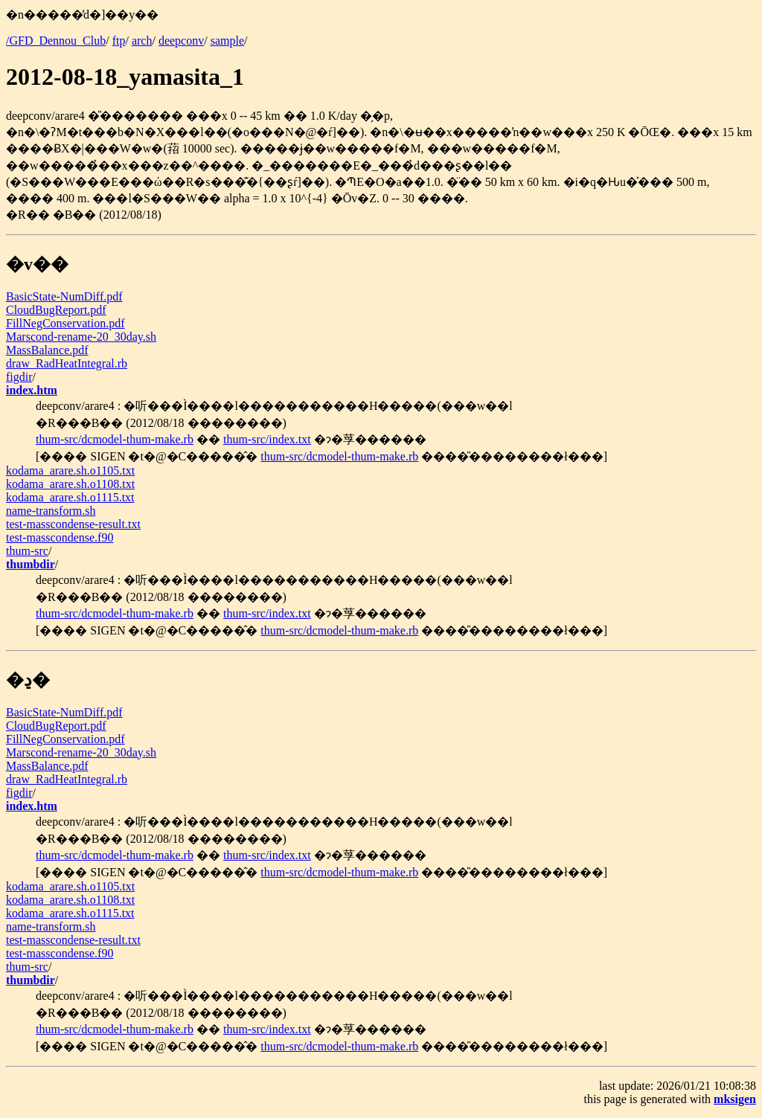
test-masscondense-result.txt (73, 524)
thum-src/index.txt (267, 439)
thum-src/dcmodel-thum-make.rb (114, 439)
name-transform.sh (50, 510)
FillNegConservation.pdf (65, 323)
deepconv (181, 40)
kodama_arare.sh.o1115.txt (70, 497)
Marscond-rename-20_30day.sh (81, 336)
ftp (119, 40)
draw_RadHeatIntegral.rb (66, 363)
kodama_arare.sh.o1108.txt (70, 484)
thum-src (27, 550)
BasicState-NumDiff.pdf (64, 296)
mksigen (735, 1099)
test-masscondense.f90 (59, 537)
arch (142, 40)
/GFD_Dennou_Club (56, 40)
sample (227, 40)
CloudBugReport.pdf (56, 309)
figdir (19, 376)
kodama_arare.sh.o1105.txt (70, 470)
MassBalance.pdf (47, 350)
